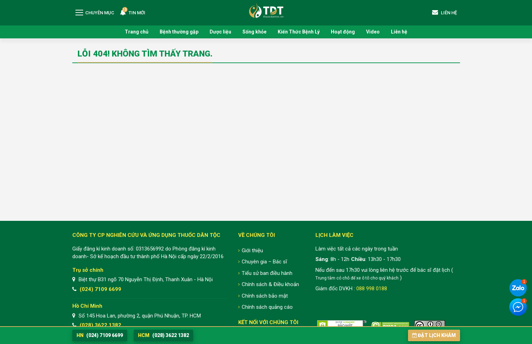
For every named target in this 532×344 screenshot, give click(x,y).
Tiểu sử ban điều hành (267, 273)
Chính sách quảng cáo (267, 307)
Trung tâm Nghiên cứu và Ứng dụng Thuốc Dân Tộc (266, 10)
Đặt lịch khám (434, 335)
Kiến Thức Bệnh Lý (299, 32)
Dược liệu (220, 32)
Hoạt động (343, 32)
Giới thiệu (252, 250)
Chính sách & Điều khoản (270, 284)
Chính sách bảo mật (265, 296)
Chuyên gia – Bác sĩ (264, 262)
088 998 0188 (371, 288)
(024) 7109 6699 (100, 289)
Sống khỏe (254, 32)
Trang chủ (136, 32)
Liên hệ (399, 32)
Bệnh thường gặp (179, 32)
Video (373, 32)
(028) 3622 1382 (100, 325)
